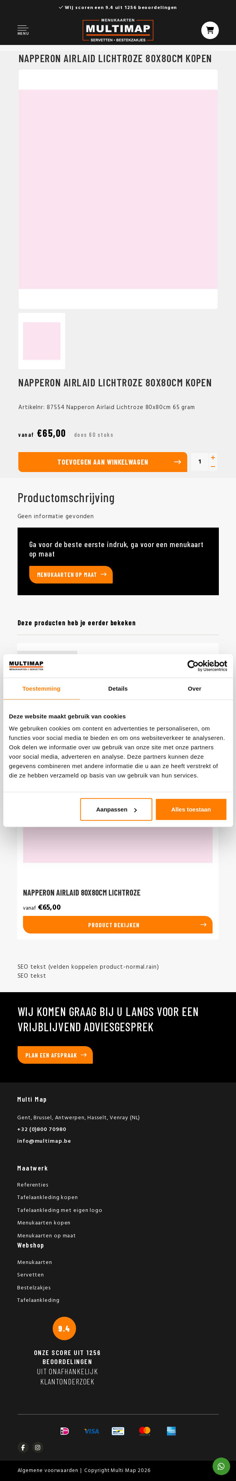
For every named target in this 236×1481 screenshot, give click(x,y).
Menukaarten (34, 1262)
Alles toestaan (191, 809)
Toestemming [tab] (41, 688)
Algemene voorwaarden (48, 1471)
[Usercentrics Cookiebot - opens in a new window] (193, 665)
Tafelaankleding (38, 1300)
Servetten (30, 1275)
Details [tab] (118, 688)
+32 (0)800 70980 (41, 1129)
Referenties (32, 1185)
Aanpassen (116, 809)
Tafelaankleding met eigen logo (60, 1210)
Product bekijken (113, 924)
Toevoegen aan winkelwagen (102, 462)
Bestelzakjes (34, 1288)
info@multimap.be (44, 1141)
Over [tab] (195, 688)
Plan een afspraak (51, 1055)
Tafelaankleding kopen (47, 1197)
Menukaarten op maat (67, 574)
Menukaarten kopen (44, 1223)
